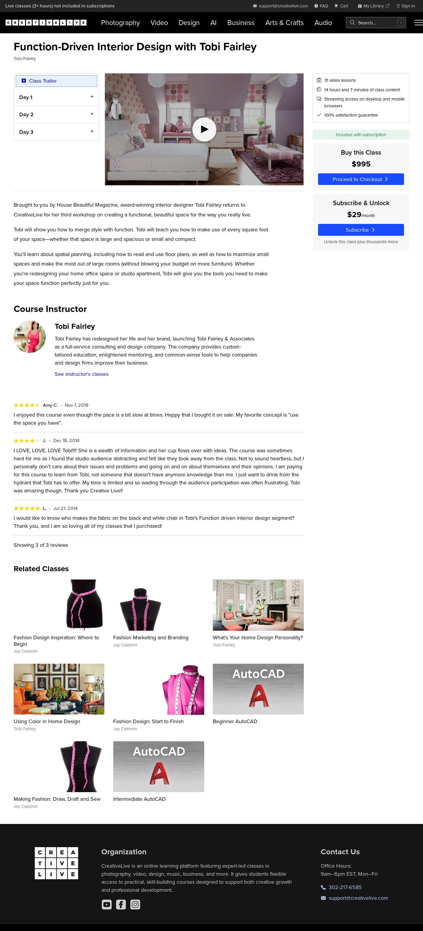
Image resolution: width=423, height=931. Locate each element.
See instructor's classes (81, 374)
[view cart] (342, 6)
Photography (120, 22)
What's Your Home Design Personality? (258, 637)
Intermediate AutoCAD (139, 799)
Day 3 (26, 132)
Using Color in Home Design (47, 721)
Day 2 (26, 114)
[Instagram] (135, 904)
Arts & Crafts (284, 22)
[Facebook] (121, 904)
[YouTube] (106, 904)
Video (159, 22)
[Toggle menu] (419, 22)
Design (189, 22)
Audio (323, 22)
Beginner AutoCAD (235, 721)
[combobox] (376, 22)
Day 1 (25, 97)
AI (213, 22)
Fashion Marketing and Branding (150, 637)
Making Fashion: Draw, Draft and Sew (57, 799)
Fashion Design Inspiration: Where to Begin (56, 641)
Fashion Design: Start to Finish (148, 721)
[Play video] (204, 129)
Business (241, 22)
